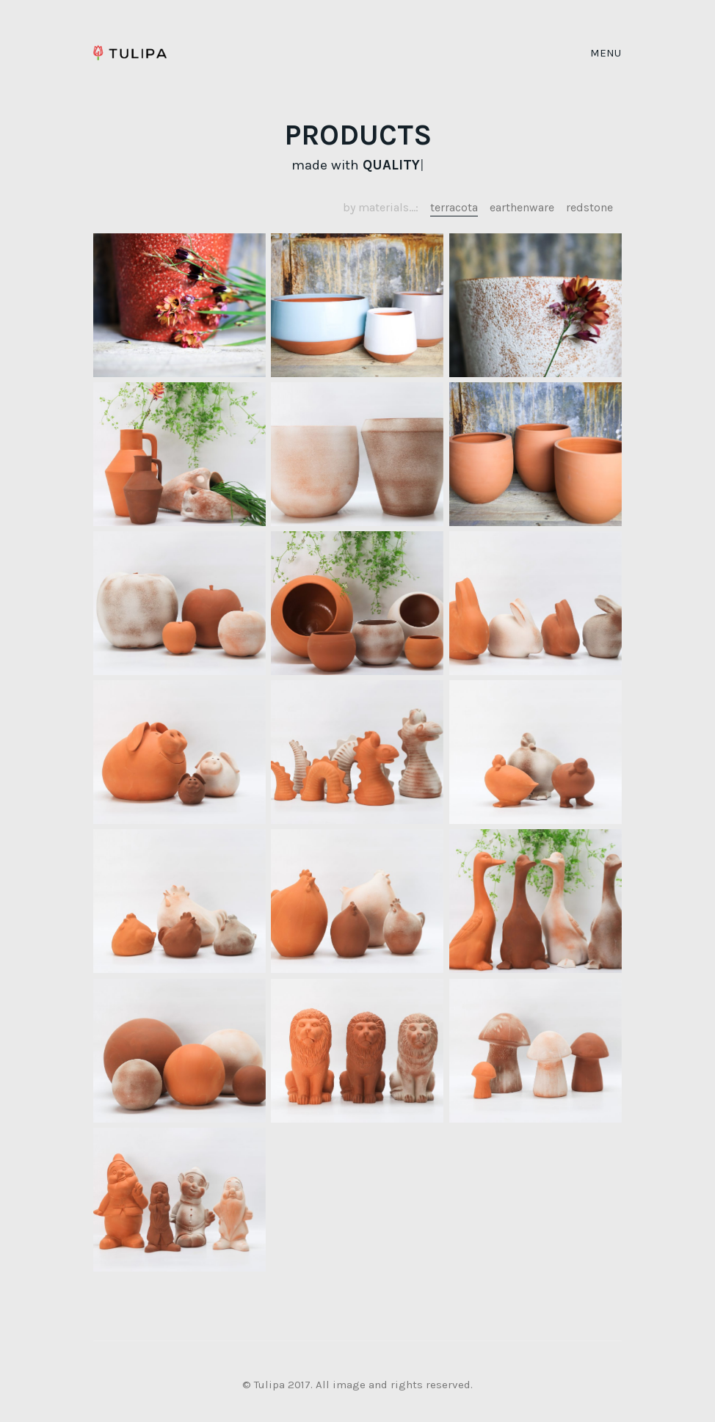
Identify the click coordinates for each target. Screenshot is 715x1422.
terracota (454, 207)
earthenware (522, 207)
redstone (589, 207)
